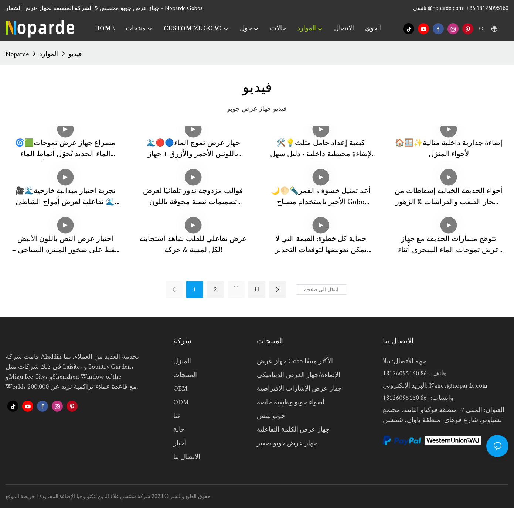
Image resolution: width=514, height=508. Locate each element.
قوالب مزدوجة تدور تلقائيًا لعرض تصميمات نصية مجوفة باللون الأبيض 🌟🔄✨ (193, 198)
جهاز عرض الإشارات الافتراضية (299, 388)
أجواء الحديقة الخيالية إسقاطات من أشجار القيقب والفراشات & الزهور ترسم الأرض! (449, 198)
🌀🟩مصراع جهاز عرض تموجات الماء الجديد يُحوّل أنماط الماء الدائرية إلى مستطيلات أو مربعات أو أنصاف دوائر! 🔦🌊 (65, 150)
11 (257, 289)
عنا (177, 415)
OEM (180, 388)
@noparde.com (446, 8)
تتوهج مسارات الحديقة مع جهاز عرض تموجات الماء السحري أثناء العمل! (448, 246)
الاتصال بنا (187, 456)
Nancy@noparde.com (458, 385)
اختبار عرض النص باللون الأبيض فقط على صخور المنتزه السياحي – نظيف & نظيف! (65, 246)
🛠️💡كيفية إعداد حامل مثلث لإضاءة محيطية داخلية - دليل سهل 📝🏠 (321, 150)
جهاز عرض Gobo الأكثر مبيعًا (295, 361)
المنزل (182, 361)
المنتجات (185, 374)
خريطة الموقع (20, 496)
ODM (181, 402)
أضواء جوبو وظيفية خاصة (290, 402)
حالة (179, 429)
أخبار (179, 443)
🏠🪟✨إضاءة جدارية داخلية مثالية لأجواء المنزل (449, 149)
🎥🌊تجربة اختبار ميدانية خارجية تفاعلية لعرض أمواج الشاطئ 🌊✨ (65, 198)
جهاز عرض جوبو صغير (287, 443)
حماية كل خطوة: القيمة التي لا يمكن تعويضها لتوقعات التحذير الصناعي (321, 246)
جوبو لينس (271, 415)
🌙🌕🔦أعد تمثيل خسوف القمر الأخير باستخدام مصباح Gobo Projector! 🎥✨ (321, 198)
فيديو (75, 53)
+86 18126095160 (487, 8)
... (236, 285)
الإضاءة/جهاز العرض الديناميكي (298, 374)
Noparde (17, 53)
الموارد (48, 53)
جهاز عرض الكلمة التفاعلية (293, 429)
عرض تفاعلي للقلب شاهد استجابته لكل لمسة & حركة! (193, 245)
